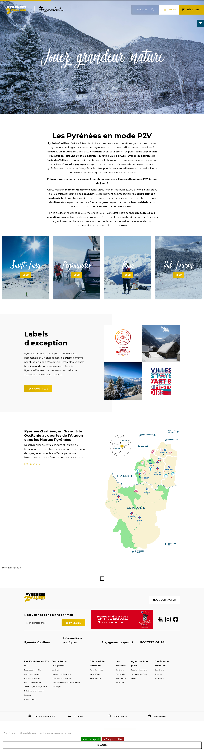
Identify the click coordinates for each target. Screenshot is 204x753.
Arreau (51, 151)
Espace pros (120, 716)
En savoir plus (38, 388)
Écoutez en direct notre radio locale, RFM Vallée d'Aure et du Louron (112, 619)
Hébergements (58, 666)
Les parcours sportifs (32, 670)
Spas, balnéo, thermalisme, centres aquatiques (66, 684)
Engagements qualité (117, 642)
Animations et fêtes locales (139, 676)
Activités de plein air (32, 674)
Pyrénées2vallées (37, 642)
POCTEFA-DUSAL (153, 642)
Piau (127, 265)
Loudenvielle (56, 198)
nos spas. (84, 194)
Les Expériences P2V (36, 661)
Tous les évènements (139, 670)
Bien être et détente (32, 678)
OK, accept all (91, 739)
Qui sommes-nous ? (44, 716)
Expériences (159, 670)
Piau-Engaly (72, 156)
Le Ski (26, 666)
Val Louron (89, 156)
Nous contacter (164, 599)
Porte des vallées (96, 670)
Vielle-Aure (65, 151)
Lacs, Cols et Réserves (32, 682)
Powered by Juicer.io (10, 568)
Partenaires (160, 716)
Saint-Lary (25, 265)
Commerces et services (61, 678)
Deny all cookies (112, 739)
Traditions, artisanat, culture (35, 687)
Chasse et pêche (30, 699)
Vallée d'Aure (95, 674)
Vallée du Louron (96, 678)
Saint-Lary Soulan (146, 151)
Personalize (102, 745)
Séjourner (158, 674)
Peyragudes (56, 156)
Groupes (78, 716)
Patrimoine (159, 678)
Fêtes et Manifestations (61, 674)
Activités (55, 670)
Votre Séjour (60, 661)
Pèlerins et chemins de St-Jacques (34, 693)
